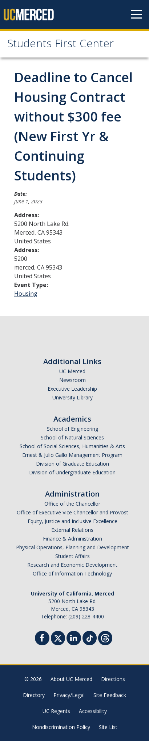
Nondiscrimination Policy (61, 727)
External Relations (72, 529)
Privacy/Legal (69, 695)
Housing (25, 294)
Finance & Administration (72, 538)
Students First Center (60, 45)
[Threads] (105, 637)
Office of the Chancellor (72, 503)
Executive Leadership (72, 388)
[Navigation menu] (136, 14)
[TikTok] (89, 637)
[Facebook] (42, 639)
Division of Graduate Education (72, 463)
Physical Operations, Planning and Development (72, 547)
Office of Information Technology (72, 573)
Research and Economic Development (72, 564)
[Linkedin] (73, 639)
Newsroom (72, 380)
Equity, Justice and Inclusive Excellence (72, 521)
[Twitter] (58, 637)
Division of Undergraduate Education (72, 472)
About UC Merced (71, 679)
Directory (34, 695)
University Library (72, 397)
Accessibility (93, 711)
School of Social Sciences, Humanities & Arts (72, 446)
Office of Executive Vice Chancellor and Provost (72, 512)
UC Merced (72, 371)
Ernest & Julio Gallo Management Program (72, 454)
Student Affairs (72, 556)
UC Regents (56, 711)
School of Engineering (72, 428)
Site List (108, 727)
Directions (113, 679)
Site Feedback (109, 695)
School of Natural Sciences (72, 437)
